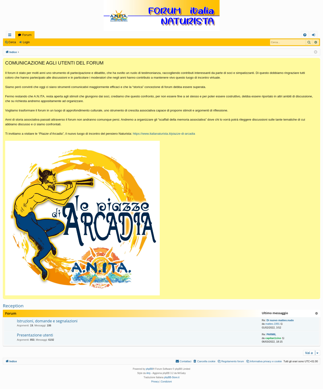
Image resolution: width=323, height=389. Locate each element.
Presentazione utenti (35, 335)
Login (26, 42)
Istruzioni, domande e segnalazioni (47, 321)
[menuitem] (304, 34)
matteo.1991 (272, 323)
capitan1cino (273, 338)
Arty (148, 373)
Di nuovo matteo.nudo (280, 320)
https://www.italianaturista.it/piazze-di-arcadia (164, 133)
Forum (27, 35)
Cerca (12, 42)
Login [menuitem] (314, 35)
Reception (13, 306)
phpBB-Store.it (171, 377)
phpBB (149, 369)
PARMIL (271, 334)
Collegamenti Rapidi (10, 35)
